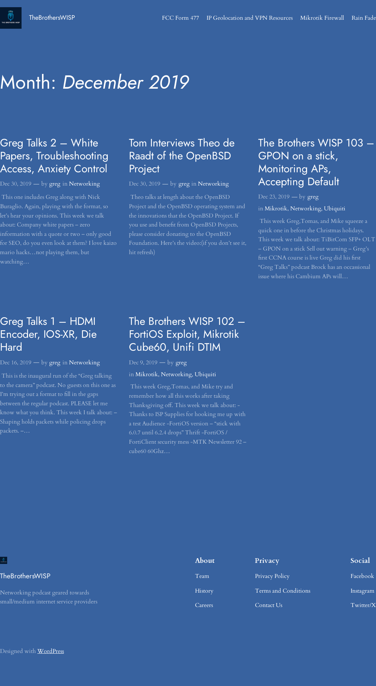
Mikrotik (276, 209)
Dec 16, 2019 (15, 363)
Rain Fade (364, 18)
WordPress (50, 651)
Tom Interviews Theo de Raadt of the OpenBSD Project (182, 155)
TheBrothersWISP (52, 17)
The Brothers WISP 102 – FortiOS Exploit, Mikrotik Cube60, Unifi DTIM (187, 334)
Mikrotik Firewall (322, 18)
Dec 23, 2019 (273, 197)
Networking (84, 184)
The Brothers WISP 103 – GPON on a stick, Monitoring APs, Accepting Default (316, 162)
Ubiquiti (334, 209)
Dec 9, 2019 (143, 363)
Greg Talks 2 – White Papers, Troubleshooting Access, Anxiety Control (54, 155)
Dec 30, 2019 (15, 184)
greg (54, 184)
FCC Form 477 (180, 18)
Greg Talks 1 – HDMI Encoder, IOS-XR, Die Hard (48, 334)
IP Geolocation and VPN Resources (249, 18)
